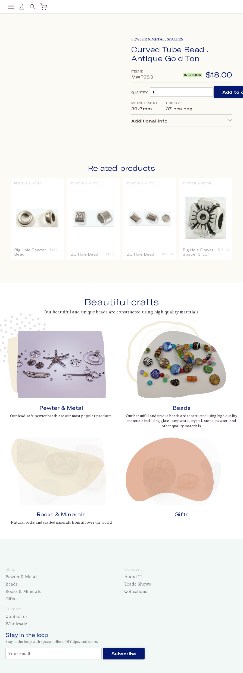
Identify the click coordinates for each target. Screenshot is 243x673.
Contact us (16, 616)
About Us (134, 576)
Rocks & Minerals (61, 514)
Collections (135, 591)
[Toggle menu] (10, 6)
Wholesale (16, 623)
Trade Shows (137, 584)
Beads (182, 408)
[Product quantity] (182, 92)
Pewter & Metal (147, 39)
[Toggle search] (32, 6)
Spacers (175, 39)
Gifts (182, 514)
